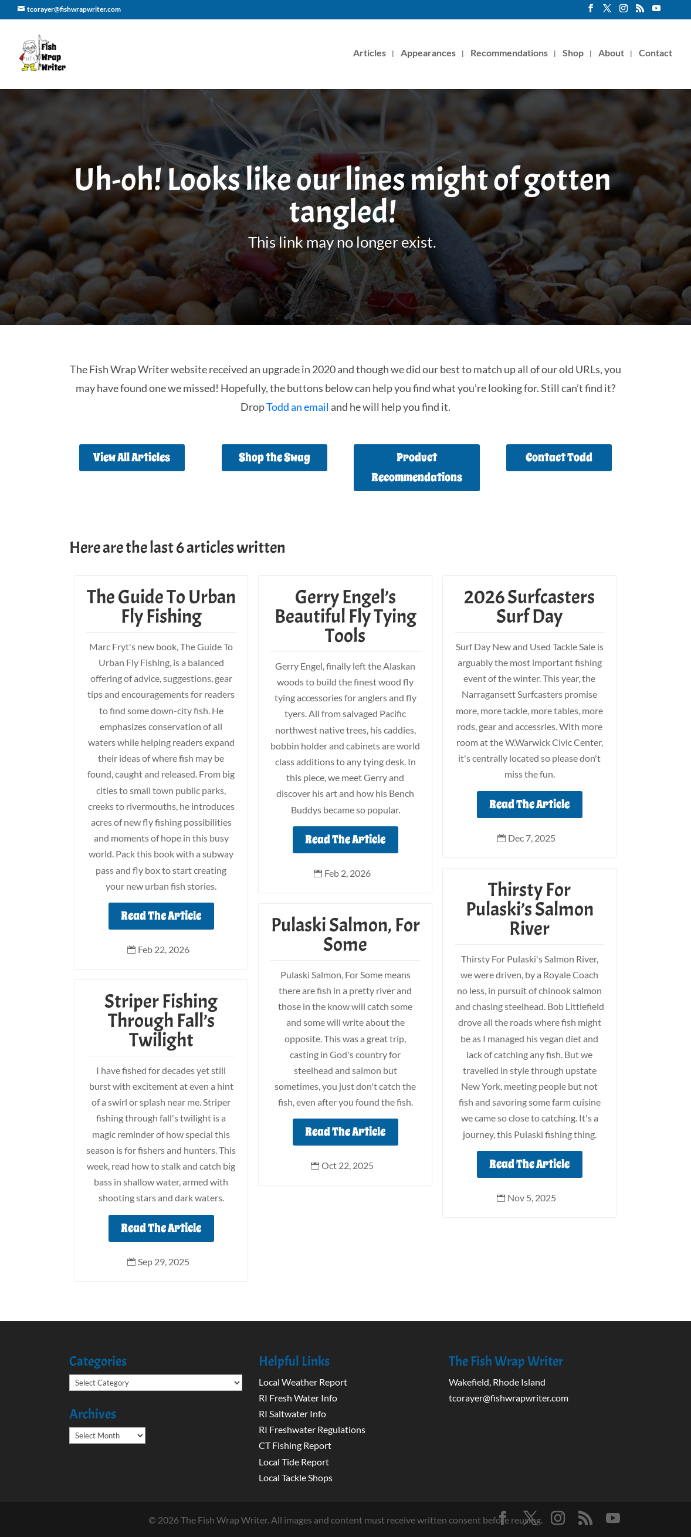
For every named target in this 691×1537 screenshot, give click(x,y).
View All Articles (131, 457)
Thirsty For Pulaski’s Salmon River (530, 909)
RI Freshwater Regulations (312, 1429)
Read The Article (161, 916)
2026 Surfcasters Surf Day (529, 607)
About (611, 53)
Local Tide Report (294, 1461)
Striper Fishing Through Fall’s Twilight (161, 1020)
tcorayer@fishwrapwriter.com (508, 1397)
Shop (573, 53)
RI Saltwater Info (292, 1413)
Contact (655, 53)
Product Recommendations (416, 467)
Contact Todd (559, 457)
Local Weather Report (304, 1381)
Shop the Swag (274, 457)
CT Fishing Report (295, 1445)
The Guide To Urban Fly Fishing (161, 607)
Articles (369, 53)
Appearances (428, 53)
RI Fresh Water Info (298, 1397)
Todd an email (297, 406)
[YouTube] (656, 11)
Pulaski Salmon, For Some (345, 935)
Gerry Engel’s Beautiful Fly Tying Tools (345, 616)
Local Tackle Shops (296, 1477)
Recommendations (509, 53)
